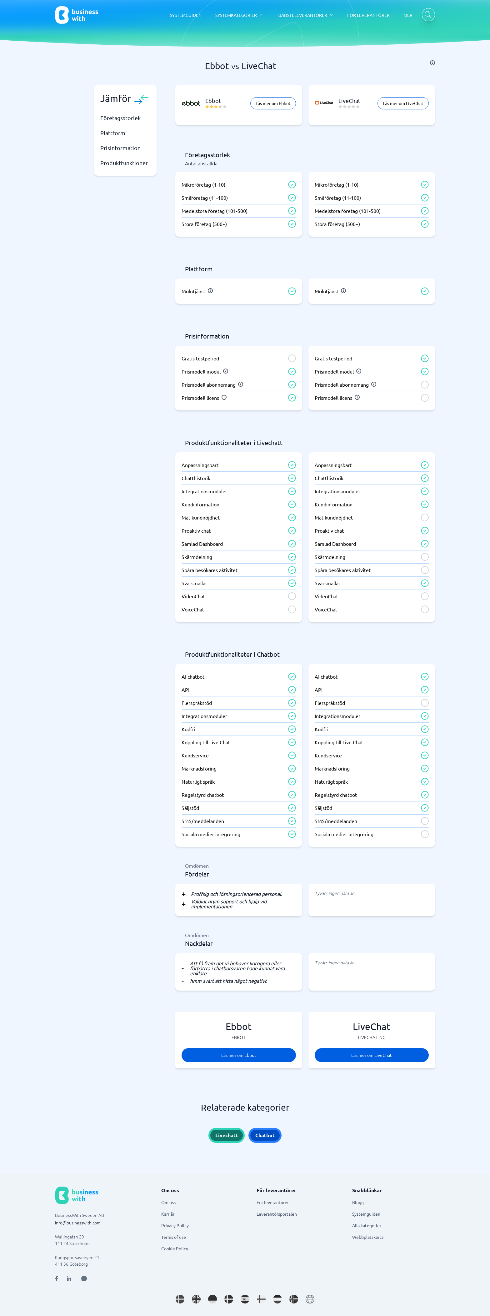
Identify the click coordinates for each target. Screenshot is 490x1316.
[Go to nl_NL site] (277, 1299)
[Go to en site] (310, 1299)
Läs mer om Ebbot (273, 103)
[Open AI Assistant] (84, 1278)
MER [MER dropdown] (407, 15)
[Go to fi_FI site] (261, 1299)
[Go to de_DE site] (212, 1299)
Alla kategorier (366, 1225)
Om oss (168, 1202)
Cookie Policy (174, 1248)
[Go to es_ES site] (245, 1299)
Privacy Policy (175, 1225)
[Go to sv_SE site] (180, 1299)
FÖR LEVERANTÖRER (368, 15)
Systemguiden (366, 1214)
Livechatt (226, 1135)
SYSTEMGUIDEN (186, 15)
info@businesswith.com (78, 1222)
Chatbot (265, 1135)
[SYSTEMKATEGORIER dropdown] (239, 15)
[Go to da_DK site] (228, 1299)
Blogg (358, 1202)
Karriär (167, 1214)
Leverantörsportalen (277, 1214)
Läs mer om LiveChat (403, 103)
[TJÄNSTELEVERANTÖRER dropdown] (305, 15)
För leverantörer (273, 1202)
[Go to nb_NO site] (293, 1299)
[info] (432, 62)
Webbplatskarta (367, 1237)
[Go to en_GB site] (196, 1299)
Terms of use (173, 1237)
